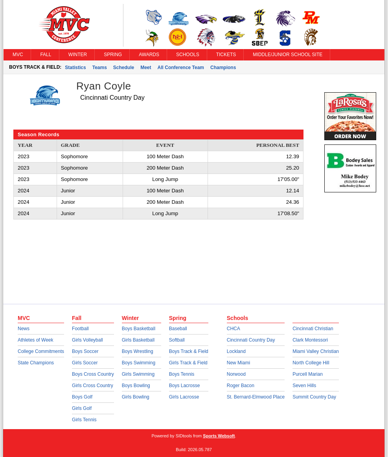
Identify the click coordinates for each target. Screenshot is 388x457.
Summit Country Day (314, 397)
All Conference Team (181, 67)
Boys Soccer (85, 351)
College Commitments (41, 351)
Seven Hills (304, 385)
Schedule (123, 67)
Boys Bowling (136, 385)
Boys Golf (82, 397)
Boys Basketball (138, 328)
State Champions (36, 363)
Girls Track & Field (188, 363)
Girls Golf (82, 408)
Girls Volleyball (87, 340)
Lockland (236, 351)
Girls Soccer (84, 363)
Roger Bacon (240, 385)
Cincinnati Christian (312, 328)
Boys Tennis (181, 374)
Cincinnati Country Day (251, 340)
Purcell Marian (307, 374)
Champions (223, 67)
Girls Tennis (84, 419)
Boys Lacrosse (184, 385)
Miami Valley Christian (315, 351)
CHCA (233, 328)
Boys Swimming (138, 363)
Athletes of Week (35, 340)
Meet (145, 67)
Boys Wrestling (137, 351)
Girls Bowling (135, 397)
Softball (177, 340)
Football (80, 328)
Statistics (75, 67)
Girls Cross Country (92, 385)
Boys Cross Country (93, 374)
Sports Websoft (219, 435)
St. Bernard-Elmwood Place (256, 397)
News (23, 328)
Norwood (236, 374)
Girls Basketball (138, 340)
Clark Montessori (310, 340)
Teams (99, 67)
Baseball (178, 328)
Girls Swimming (138, 374)
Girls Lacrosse (184, 397)
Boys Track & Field (188, 351)
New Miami (238, 363)
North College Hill (310, 363)
